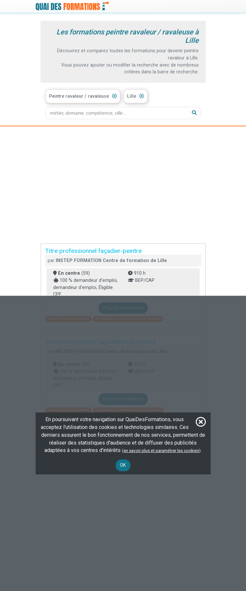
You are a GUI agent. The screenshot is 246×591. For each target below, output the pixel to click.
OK (123, 465)
